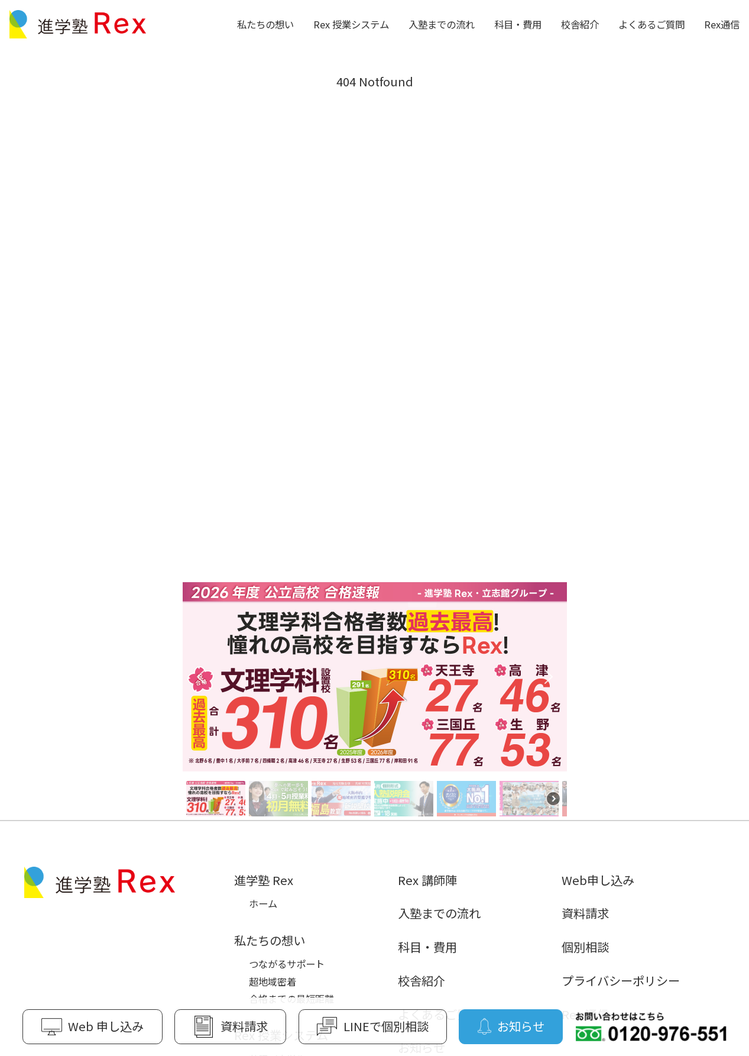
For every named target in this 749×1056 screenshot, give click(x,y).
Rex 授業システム (351, 24)
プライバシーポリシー (621, 980)
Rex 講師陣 (427, 880)
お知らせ (511, 1026)
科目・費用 (518, 24)
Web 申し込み (92, 1026)
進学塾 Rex (263, 880)
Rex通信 (722, 24)
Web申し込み (598, 880)
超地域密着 (272, 981)
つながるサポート (287, 964)
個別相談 (585, 946)
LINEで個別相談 (373, 1026)
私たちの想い (265, 24)
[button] (375, 676)
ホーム (263, 903)
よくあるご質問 (651, 24)
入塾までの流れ (441, 24)
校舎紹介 (580, 24)
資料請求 (585, 913)
